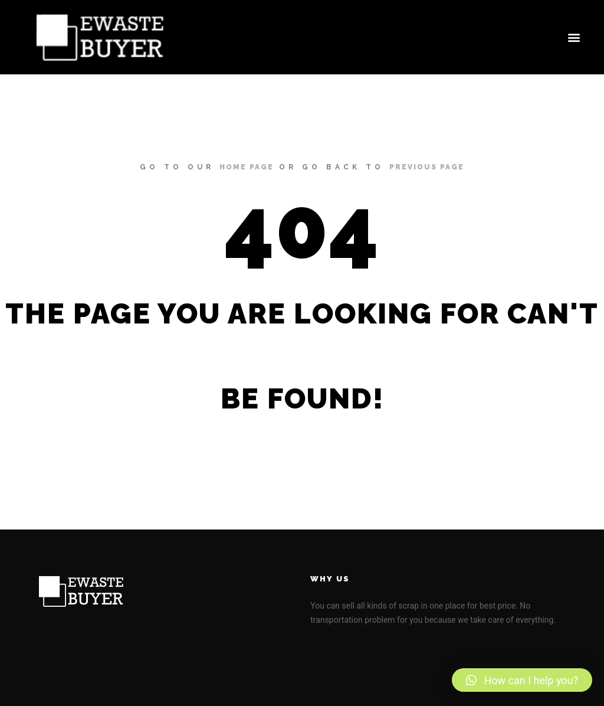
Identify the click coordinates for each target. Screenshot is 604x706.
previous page (426, 167)
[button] (573, 37)
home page (246, 167)
